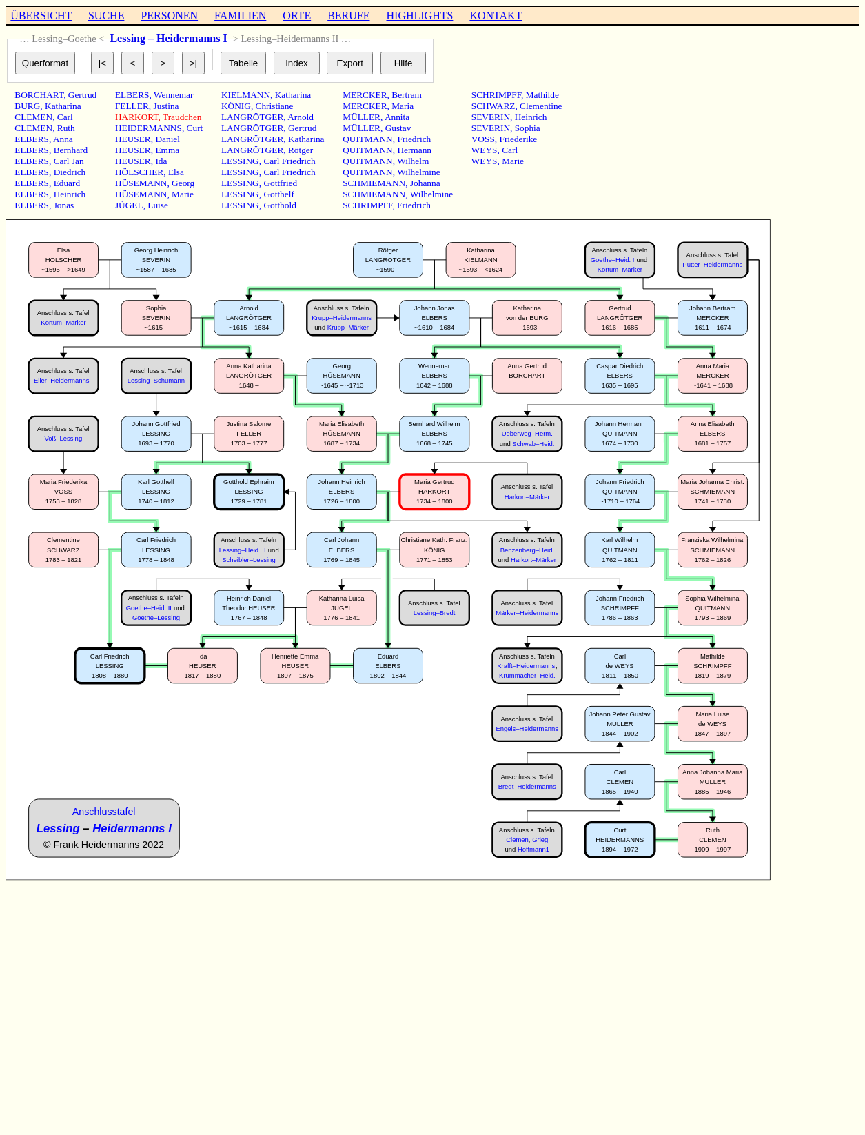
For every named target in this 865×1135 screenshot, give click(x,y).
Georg (183, 183)
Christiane (275, 106)
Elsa (176, 172)
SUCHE (106, 15)
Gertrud (82, 95)
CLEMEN (33, 117)
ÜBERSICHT (41, 15)
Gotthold (279, 205)
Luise (157, 205)
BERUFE (348, 15)
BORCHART (38, 95)
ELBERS (31, 139)
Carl (65, 117)
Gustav (398, 128)
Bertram (406, 95)
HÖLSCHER (139, 172)
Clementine (541, 106)
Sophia (527, 128)
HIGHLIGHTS (420, 15)
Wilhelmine (418, 172)
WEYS (484, 150)
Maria (402, 106)
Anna (63, 139)
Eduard (67, 183)
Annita (397, 117)
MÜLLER (361, 117)
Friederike (518, 139)
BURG (27, 106)
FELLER (132, 106)
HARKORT (137, 117)
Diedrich (70, 172)
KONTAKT (495, 15)
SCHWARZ (493, 106)
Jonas (64, 205)
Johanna (425, 183)
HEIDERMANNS (148, 128)
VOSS (483, 139)
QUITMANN (368, 139)
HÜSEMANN (141, 183)
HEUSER (133, 139)
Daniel (167, 139)
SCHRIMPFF (367, 205)
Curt (195, 128)
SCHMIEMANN (374, 183)
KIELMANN (245, 95)
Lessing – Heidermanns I (168, 38)
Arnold (300, 117)
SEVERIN (490, 117)
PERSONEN (169, 15)
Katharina (63, 106)
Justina (166, 106)
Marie (183, 194)
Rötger (300, 150)
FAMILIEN (240, 15)
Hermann (414, 150)
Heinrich (70, 194)
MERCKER (365, 95)
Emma (167, 150)
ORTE (297, 15)
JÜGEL (129, 205)
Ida (161, 161)
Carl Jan (69, 161)
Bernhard (71, 150)
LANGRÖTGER (252, 117)
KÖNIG (236, 106)
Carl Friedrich (289, 161)
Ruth (66, 128)
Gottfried (280, 183)
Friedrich (414, 139)
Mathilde (542, 95)
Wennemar (173, 95)
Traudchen (182, 117)
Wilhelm (413, 161)
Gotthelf (278, 194)
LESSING (240, 161)
